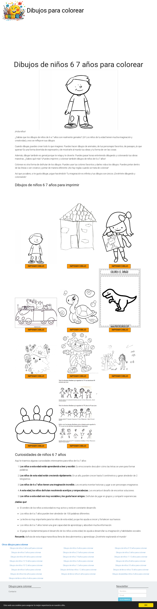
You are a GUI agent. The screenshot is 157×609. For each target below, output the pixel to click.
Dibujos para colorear (55, 10)
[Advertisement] (78, 39)
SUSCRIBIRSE (125, 600)
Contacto (12, 591)
